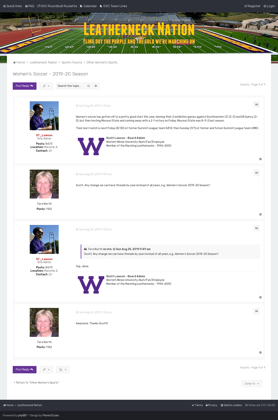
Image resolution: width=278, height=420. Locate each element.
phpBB (22, 415)
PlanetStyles (51, 415)
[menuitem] (29, 6)
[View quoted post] (114, 249)
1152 (49, 209)
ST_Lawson (44, 135)
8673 (49, 143)
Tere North (44, 203)
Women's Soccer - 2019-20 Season (50, 74)
